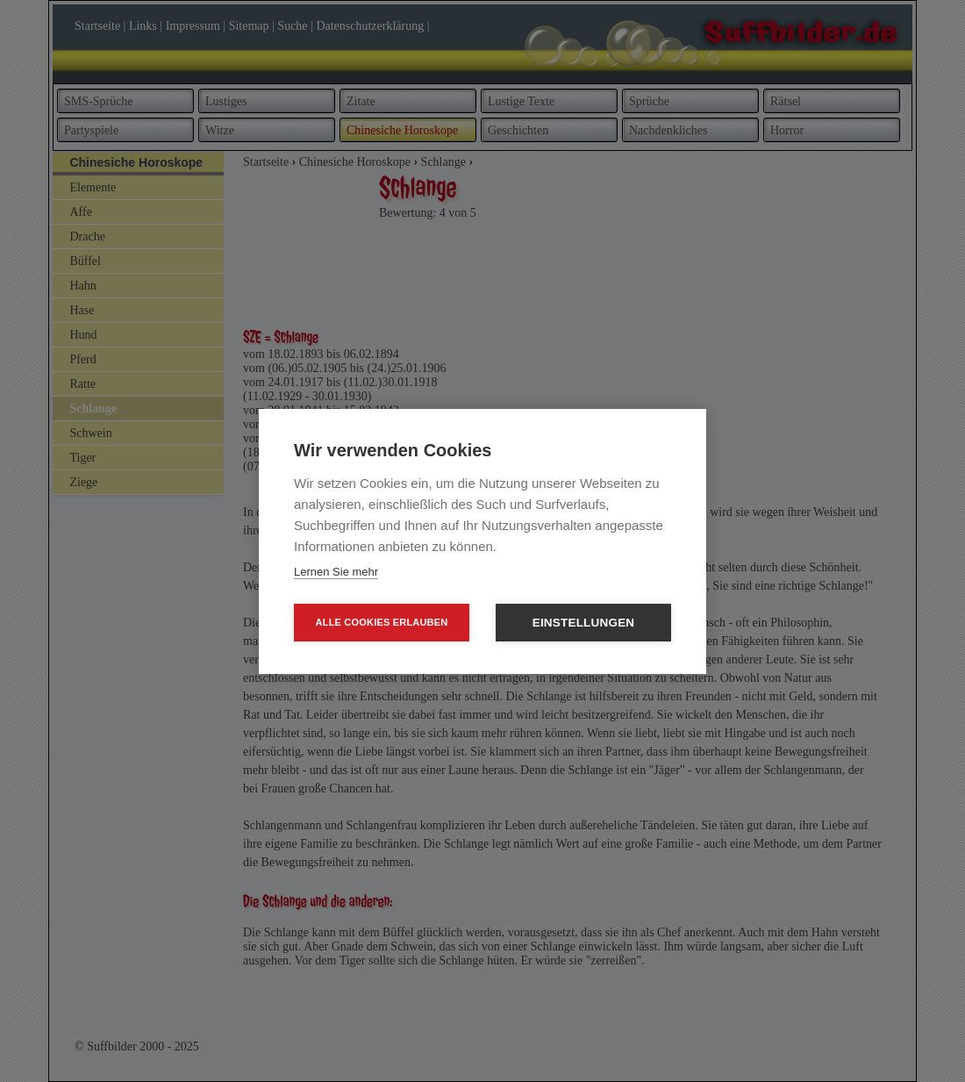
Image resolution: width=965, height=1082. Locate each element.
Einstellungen (584, 622)
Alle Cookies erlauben (382, 622)
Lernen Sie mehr (336, 571)
